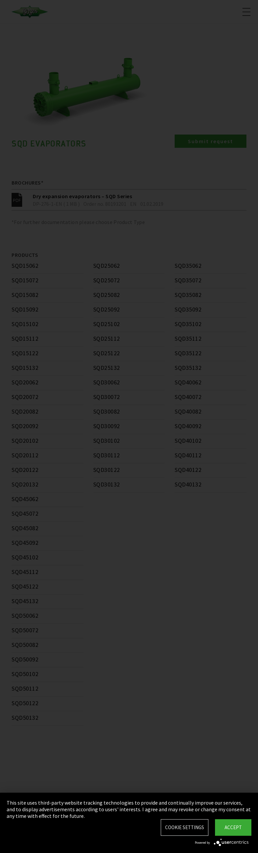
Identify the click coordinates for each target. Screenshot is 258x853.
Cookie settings (184, 827)
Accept (233, 827)
